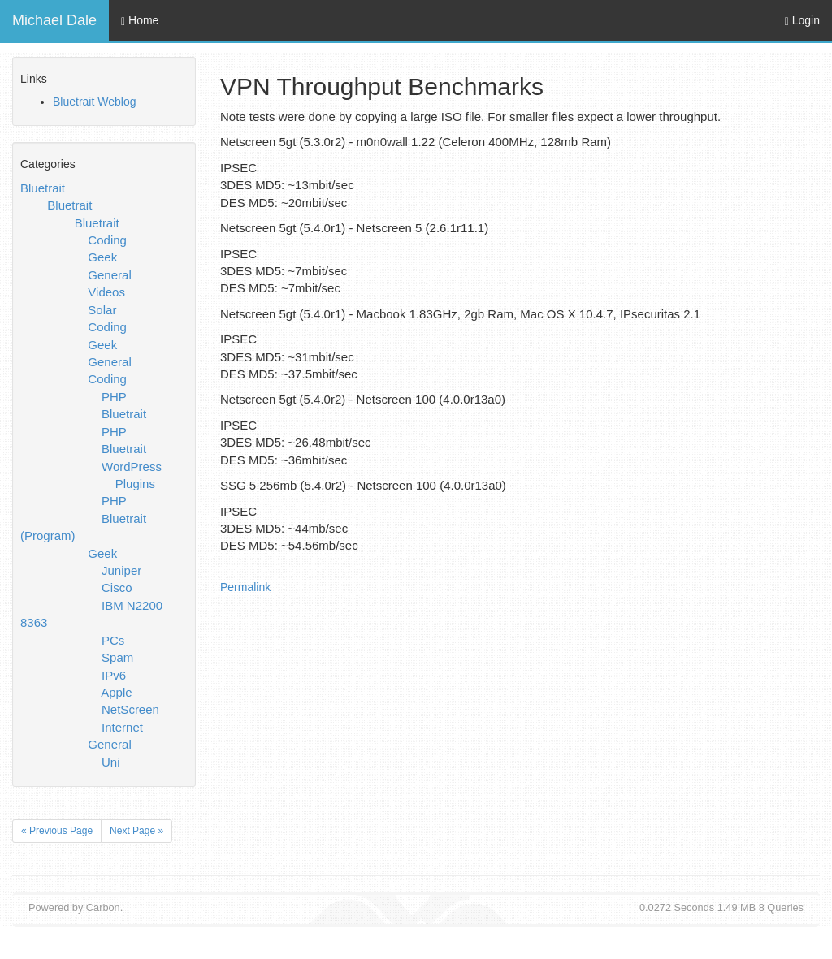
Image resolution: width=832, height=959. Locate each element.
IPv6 (114, 675)
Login (802, 21)
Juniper (121, 570)
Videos (106, 292)
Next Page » (136, 830)
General (109, 275)
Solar (102, 310)
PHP (114, 397)
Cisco (117, 587)
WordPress (132, 466)
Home (139, 21)
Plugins (135, 483)
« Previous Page (57, 830)
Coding (107, 240)
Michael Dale (54, 20)
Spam (117, 657)
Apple (116, 692)
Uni (111, 762)
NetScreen (130, 709)
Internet (122, 727)
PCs (113, 640)
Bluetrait (42, 188)
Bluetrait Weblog (94, 101)
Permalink (245, 587)
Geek (102, 257)
